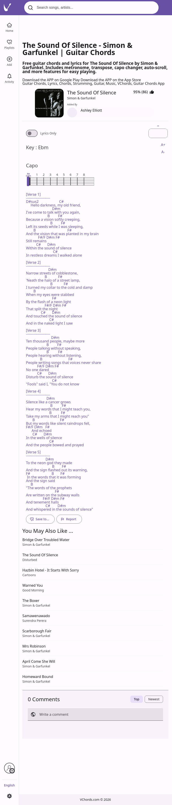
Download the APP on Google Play (51, 79)
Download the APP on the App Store (111, 79)
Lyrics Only (48, 133)
